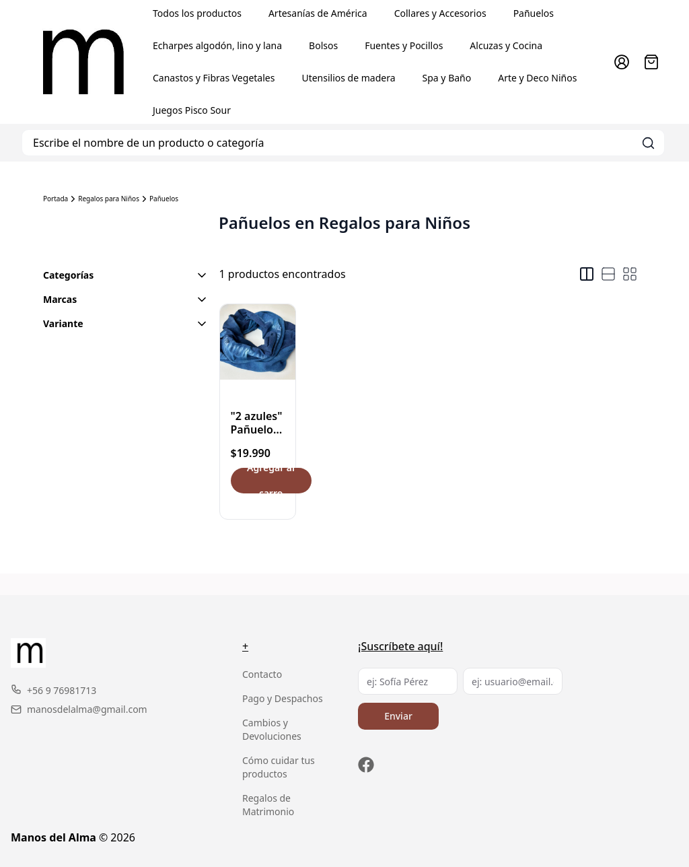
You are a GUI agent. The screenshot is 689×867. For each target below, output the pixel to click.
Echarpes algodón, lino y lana (217, 45)
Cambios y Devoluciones (271, 729)
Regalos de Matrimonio (268, 805)
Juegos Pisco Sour (192, 110)
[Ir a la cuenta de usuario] (622, 62)
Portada (55, 198)
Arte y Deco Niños (537, 77)
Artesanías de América (317, 13)
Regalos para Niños (108, 198)
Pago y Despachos (282, 698)
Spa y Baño (447, 77)
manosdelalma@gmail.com (79, 709)
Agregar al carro (271, 480)
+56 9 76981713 (53, 690)
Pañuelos (533, 13)
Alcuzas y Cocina (506, 45)
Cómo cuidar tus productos (278, 767)
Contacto (262, 674)
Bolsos (323, 45)
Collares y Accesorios (440, 13)
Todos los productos (197, 13)
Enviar (398, 715)
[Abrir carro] (651, 62)
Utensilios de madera (348, 77)
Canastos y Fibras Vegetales (214, 77)
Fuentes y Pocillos (404, 45)
